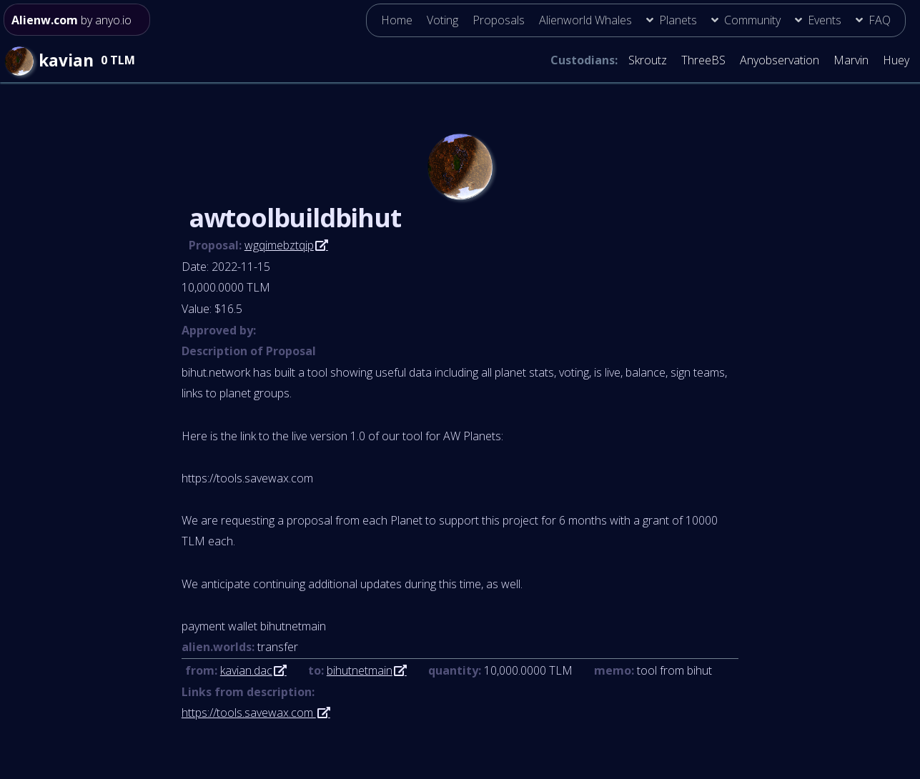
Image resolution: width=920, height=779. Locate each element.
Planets (678, 20)
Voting (442, 20)
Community (752, 20)
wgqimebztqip (279, 245)
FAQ (880, 20)
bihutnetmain (359, 670)
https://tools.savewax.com (249, 712)
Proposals (499, 20)
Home (396, 20)
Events (824, 20)
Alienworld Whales (585, 20)
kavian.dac (246, 670)
